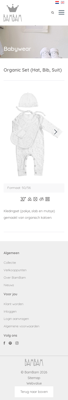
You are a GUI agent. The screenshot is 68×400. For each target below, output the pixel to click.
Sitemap (34, 378)
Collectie (10, 262)
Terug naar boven (34, 392)
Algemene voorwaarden (21, 326)
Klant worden (13, 304)
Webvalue (34, 383)
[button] (55, 131)
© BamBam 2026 (34, 372)
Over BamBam (15, 277)
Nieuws (9, 285)
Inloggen (10, 311)
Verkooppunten (15, 270)
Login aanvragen (16, 319)
